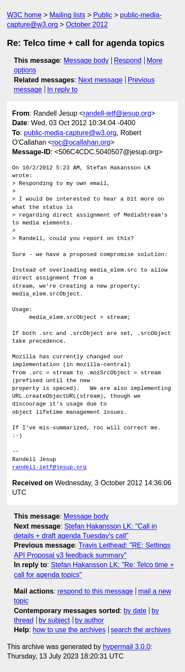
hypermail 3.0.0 (126, 646)
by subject (54, 620)
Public (102, 15)
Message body (86, 60)
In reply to (62, 89)
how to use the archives (69, 629)
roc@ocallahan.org (81, 142)
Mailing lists (67, 15)
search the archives (141, 629)
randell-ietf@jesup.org (117, 113)
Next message (100, 80)
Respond (128, 60)
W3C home (24, 15)
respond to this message (95, 591)
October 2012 (87, 24)
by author (89, 620)
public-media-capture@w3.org (70, 132)
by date (134, 610)
